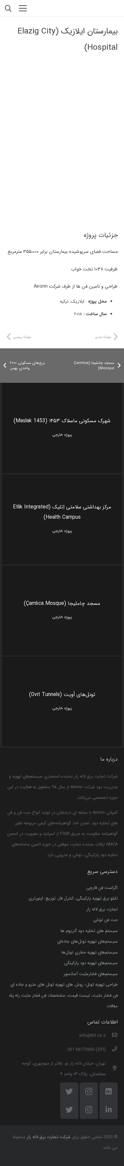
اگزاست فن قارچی (102, 887)
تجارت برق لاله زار (102, 909)
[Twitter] (69, 1100)
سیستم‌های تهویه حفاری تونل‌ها (90, 952)
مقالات (112, 1006)
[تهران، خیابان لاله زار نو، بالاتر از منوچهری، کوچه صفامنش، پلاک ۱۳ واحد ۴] (111, 1069)
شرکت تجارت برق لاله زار (48, 1137)
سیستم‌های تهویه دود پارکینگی (91, 963)
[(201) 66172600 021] (111, 1049)
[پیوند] (100, 8)
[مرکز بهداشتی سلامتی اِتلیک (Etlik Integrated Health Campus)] (62, 519)
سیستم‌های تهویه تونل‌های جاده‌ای (87, 941)
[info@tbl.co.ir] (111, 1035)
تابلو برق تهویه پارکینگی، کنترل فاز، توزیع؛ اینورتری (73, 898)
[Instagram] (89, 1100)
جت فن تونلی (105, 919)
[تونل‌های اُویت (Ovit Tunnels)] (62, 702)
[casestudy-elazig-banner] (62, 91)
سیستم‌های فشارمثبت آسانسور (90, 973)
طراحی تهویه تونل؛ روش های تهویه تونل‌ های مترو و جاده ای (64, 984)
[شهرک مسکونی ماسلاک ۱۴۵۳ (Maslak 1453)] (62, 428)
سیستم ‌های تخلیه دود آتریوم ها (89, 930)
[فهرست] (23, 8)
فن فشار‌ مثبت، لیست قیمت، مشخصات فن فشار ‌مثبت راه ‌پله (63, 995)
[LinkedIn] (109, 1100)
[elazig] (62, 199)
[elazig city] (62, 144)
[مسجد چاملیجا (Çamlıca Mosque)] (62, 610)
